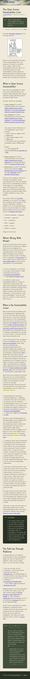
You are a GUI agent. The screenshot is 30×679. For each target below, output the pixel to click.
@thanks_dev (8, 574)
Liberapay (15, 600)
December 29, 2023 (10, 585)
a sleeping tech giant (15, 211)
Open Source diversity (9, 343)
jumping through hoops (17, 164)
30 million (20, 198)
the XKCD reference (15, 33)
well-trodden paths (9, 261)
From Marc (11, 517)
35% (23, 352)
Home (25, 675)
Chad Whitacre (7, 14)
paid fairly (13, 172)
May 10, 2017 (20, 276)
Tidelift (5, 596)
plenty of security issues (16, 324)
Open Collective (14, 594)
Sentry (25, 29)
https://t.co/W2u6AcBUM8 (12, 411)
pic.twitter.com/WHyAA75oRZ (13, 581)
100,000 (14, 323)
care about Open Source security (13, 328)
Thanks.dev (6, 598)
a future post (20, 257)
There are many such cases (11, 513)
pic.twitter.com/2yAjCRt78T (12, 274)
